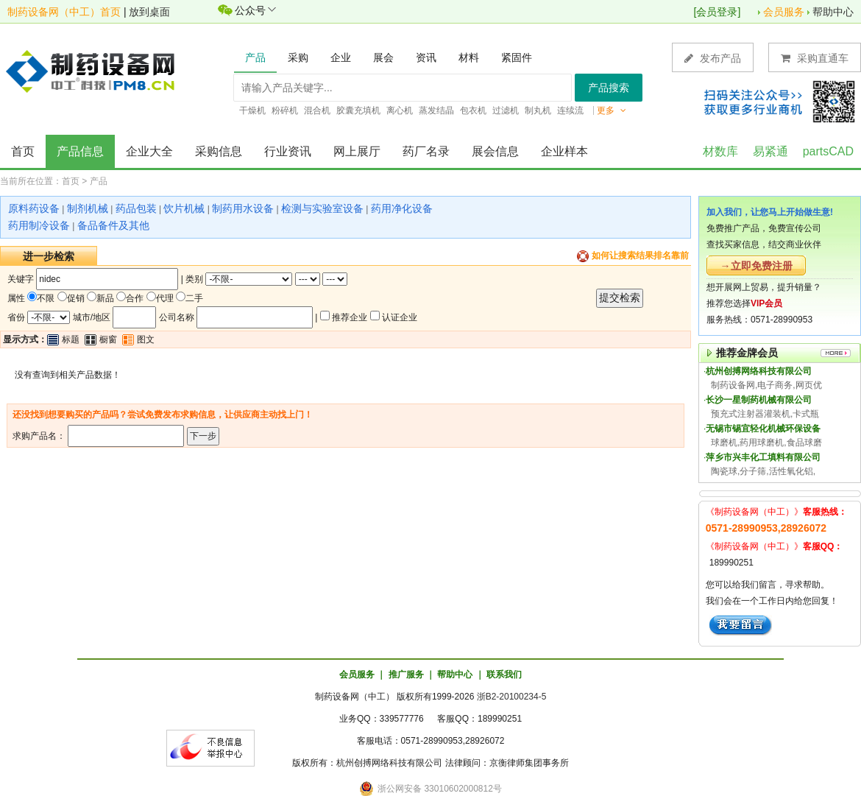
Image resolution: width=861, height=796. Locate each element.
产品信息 (80, 151)
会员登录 (716, 12)
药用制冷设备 (39, 225)
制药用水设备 (243, 208)
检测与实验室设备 (322, 208)
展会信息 (495, 151)
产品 (98, 181)
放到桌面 (149, 12)
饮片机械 (184, 208)
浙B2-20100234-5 (512, 696)
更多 (611, 110)
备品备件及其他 (113, 225)
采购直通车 (814, 57)
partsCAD (828, 151)
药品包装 (136, 208)
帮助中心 (833, 12)
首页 (23, 151)
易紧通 (770, 151)
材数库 (720, 151)
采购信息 (218, 151)
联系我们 (504, 674)
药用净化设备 (402, 208)
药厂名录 (426, 151)
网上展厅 (356, 151)
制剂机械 (87, 208)
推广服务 (406, 674)
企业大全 (149, 151)
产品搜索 (608, 88)
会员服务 (783, 12)
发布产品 (712, 57)
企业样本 (564, 151)
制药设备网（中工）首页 (64, 12)
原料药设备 (34, 208)
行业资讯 (287, 151)
